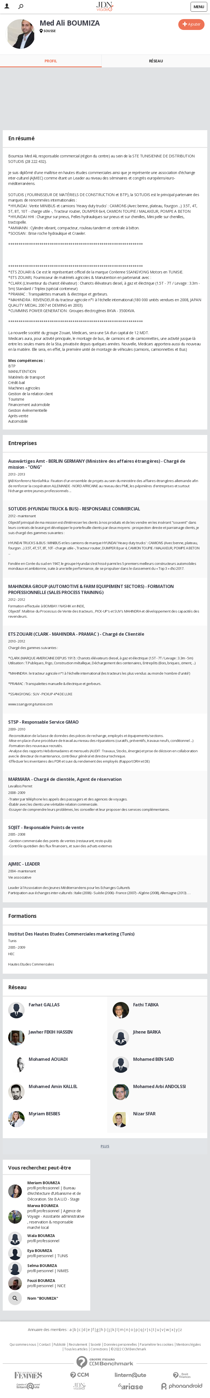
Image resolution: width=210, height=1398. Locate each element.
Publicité (60, 1345)
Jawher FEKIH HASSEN (51, 1032)
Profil (51, 60)
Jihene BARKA (147, 1032)
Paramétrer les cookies (156, 1345)
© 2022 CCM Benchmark (128, 1349)
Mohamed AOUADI (48, 1059)
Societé (96, 1345)
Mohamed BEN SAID (153, 1059)
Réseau (156, 60)
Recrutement (78, 1345)
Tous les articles (75, 1349)
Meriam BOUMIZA (43, 1182)
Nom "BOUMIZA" (42, 1298)
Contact (44, 1345)
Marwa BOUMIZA (43, 1205)
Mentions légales (188, 1345)
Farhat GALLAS (44, 1005)
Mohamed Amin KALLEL (53, 1086)
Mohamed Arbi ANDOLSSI (159, 1086)
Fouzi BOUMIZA (41, 1280)
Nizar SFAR (144, 1114)
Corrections (99, 1349)
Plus (105, 1146)
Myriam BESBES (44, 1114)
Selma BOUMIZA (42, 1265)
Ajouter (194, 24)
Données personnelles (120, 1345)
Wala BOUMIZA (41, 1235)
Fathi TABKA (146, 1005)
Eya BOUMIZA (39, 1250)
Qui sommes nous (23, 1345)
